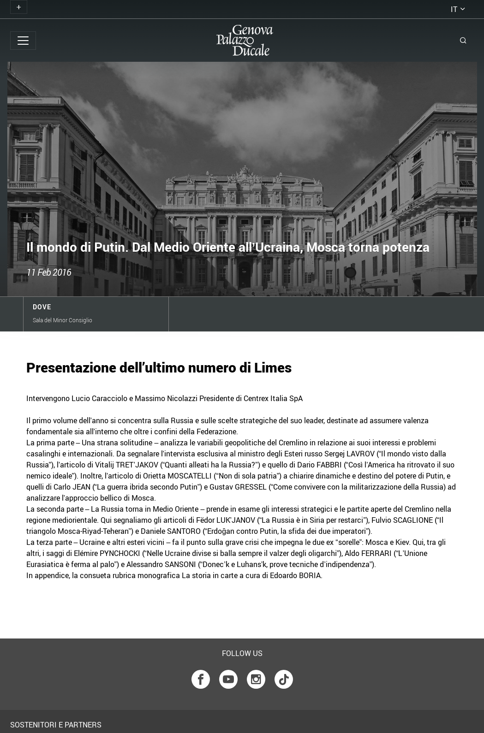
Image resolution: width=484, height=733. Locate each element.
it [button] (454, 9)
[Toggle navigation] (18, 7)
